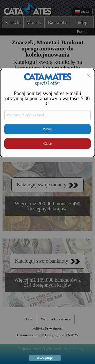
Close (47, 143)
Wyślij (47, 129)
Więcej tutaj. (73, 349)
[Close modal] (88, 75)
